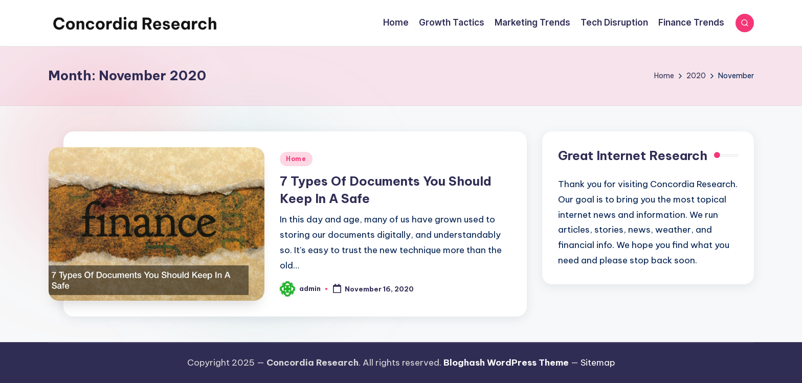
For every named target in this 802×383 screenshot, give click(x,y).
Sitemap (598, 362)
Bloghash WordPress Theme (506, 362)
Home (296, 159)
